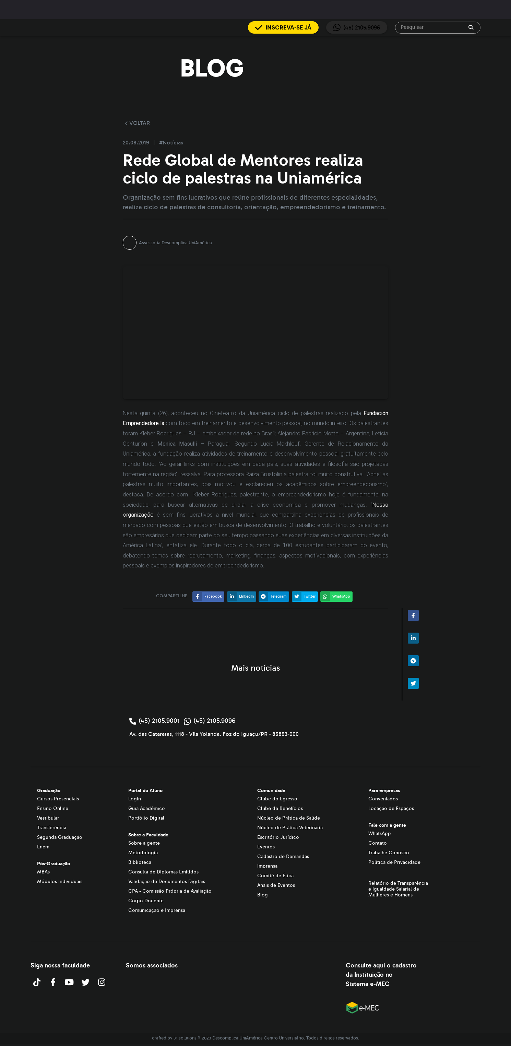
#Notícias (171, 142)
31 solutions (185, 1038)
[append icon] (470, 27)
